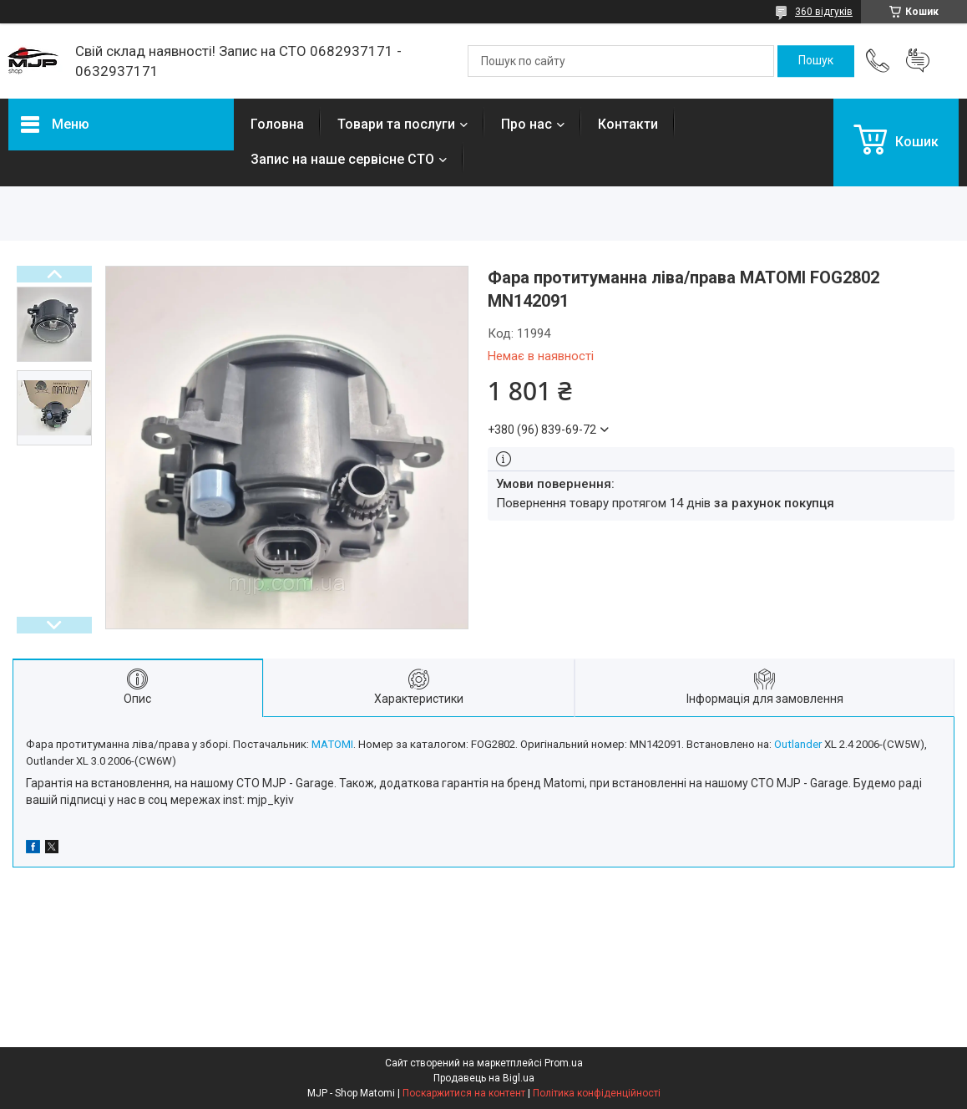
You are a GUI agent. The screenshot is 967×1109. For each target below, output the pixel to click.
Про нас (526, 124)
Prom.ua (563, 1063)
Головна (277, 124)
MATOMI (332, 744)
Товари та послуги (396, 124)
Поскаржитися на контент (463, 1093)
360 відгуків (824, 12)
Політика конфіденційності (597, 1093)
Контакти (628, 124)
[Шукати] (815, 61)
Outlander (798, 744)
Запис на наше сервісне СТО (342, 159)
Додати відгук (917, 61)
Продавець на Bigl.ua (483, 1078)
